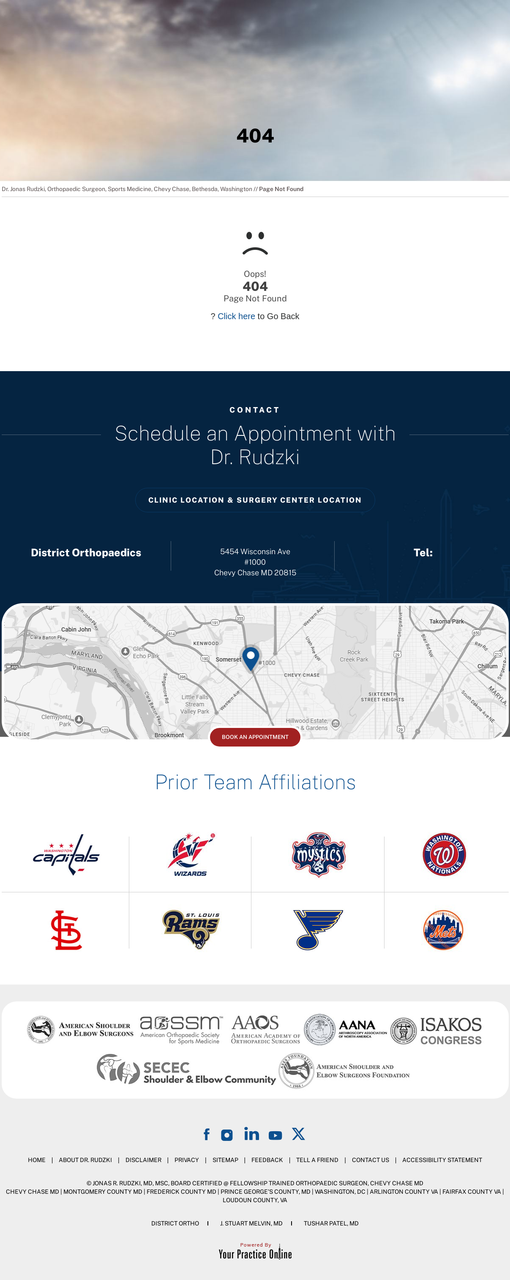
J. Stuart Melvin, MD (251, 1223)
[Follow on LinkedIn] (251, 1133)
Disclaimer (143, 1160)
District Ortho (175, 1223)
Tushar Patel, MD (331, 1223)
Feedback (267, 1160)
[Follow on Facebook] (208, 1133)
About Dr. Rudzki (85, 1160)
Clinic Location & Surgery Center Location (255, 500)
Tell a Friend (317, 1160)
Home (37, 1160)
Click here (236, 316)
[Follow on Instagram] (228, 1133)
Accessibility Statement (442, 1160)
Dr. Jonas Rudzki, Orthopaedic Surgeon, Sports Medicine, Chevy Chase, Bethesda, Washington (127, 189)
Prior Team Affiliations (255, 782)
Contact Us (370, 1160)
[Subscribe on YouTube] (275, 1133)
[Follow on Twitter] (299, 1133)
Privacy (187, 1160)
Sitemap (225, 1160)
